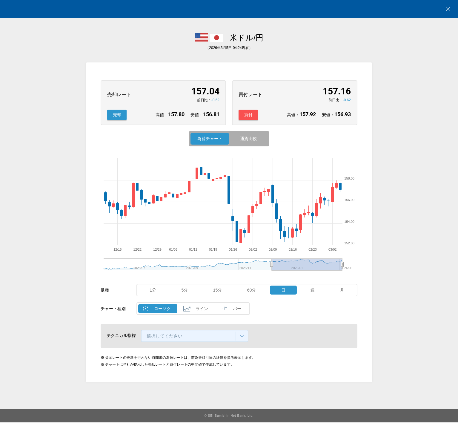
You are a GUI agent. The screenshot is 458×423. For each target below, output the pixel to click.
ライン (202, 309)
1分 (153, 291)
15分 (217, 291)
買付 (248, 115)
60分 (251, 291)
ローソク (162, 309)
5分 (185, 291)
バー (237, 309)
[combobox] (195, 336)
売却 (117, 115)
